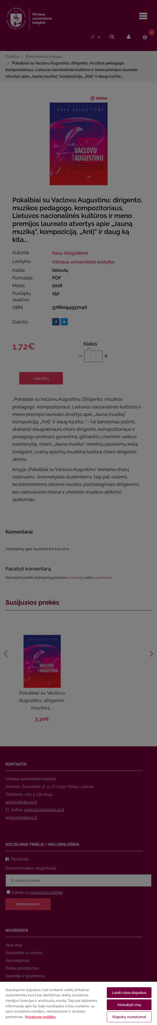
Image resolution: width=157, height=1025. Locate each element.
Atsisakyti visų (129, 1005)
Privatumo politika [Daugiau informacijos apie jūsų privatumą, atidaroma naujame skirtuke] (40, 1017)
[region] (78, 1003)
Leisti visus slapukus (129, 993)
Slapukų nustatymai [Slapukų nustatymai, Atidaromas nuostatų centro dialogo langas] (129, 1017)
